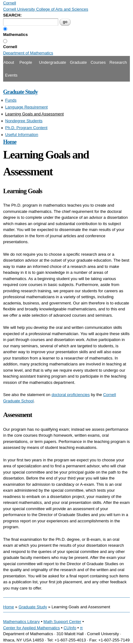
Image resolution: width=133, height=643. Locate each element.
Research (118, 62)
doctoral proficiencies (71, 394)
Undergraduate (52, 62)
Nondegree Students (24, 120)
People (25, 62)
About (8, 62)
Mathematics (15, 34)
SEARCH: (12, 15)
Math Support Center (62, 621)
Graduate (78, 62)
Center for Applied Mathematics (31, 627)
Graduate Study (20, 92)
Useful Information (21, 134)
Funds (11, 100)
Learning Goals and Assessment (34, 114)
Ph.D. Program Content (26, 127)
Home (9, 142)
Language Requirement (26, 107)
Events (11, 75)
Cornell (10, 46)
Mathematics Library (21, 621)
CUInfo (70, 627)
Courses (97, 62)
